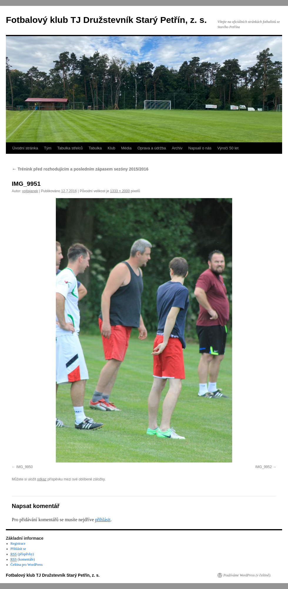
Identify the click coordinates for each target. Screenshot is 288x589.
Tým (47, 148)
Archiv (177, 148)
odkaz (41, 479)
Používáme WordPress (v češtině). (247, 575)
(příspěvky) (22, 554)
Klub (111, 148)
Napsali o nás (200, 148)
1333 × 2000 (120, 191)
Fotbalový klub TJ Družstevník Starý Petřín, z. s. (106, 20)
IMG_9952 (263, 467)
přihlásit (102, 519)
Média (126, 148)
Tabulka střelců (70, 148)
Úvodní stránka (25, 148)
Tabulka (95, 148)
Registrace (18, 543)
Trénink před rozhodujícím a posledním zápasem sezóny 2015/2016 (80, 169)
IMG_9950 (24, 467)
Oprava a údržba (152, 148)
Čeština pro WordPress (27, 565)
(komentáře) (23, 559)
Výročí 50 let (227, 148)
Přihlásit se (18, 549)
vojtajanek (30, 191)
